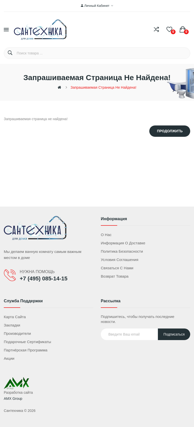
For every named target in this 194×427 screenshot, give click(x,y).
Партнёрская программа (25, 350)
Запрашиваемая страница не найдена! (103, 87)
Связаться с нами (117, 268)
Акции (9, 358)
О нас (106, 235)
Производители (17, 333)
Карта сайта (15, 317)
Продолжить (170, 131)
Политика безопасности (122, 251)
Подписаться (174, 334)
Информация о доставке (123, 243)
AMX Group (13, 399)
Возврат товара (115, 276)
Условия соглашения (119, 259)
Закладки (12, 325)
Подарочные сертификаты (27, 342)
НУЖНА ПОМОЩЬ (37, 272)
